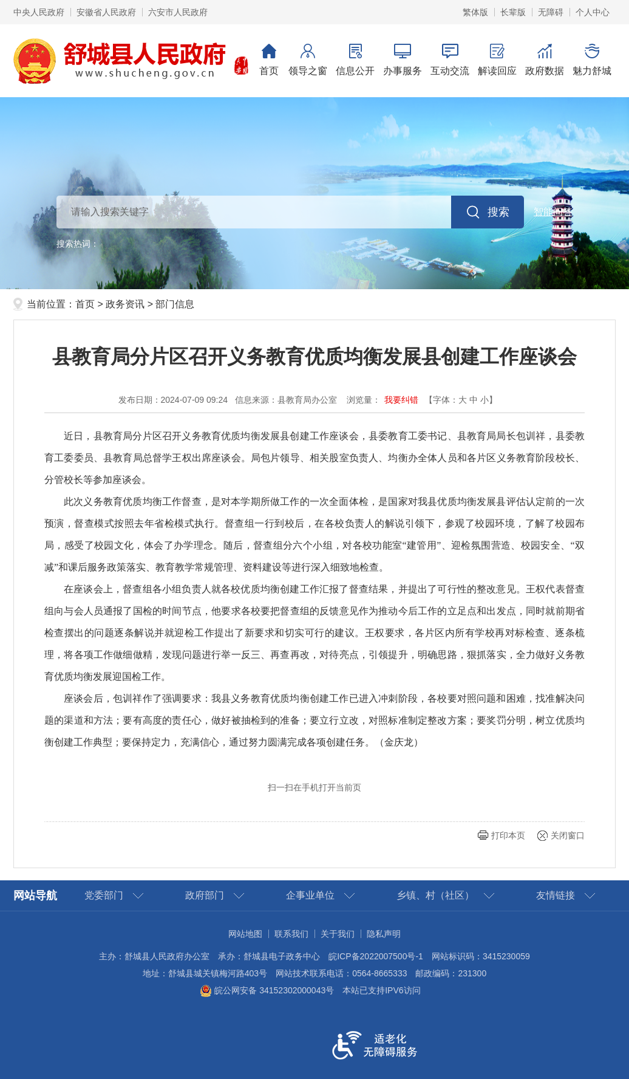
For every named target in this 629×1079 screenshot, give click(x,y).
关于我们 (338, 934)
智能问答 (553, 212)
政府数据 (544, 60)
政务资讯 (125, 304)
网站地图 (245, 934)
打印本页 (508, 835)
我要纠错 (401, 400)
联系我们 (291, 934)
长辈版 (513, 12)
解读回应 (497, 60)
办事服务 (402, 60)
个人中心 (593, 12)
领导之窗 (308, 60)
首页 (269, 60)
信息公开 (355, 60)
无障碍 (550, 12)
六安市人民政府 (178, 12)
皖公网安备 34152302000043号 (267, 990)
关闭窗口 (568, 835)
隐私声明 (384, 934)
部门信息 (174, 304)
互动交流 (450, 60)
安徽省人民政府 (106, 12)
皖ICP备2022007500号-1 (375, 956)
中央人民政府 (38, 12)
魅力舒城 (592, 60)
